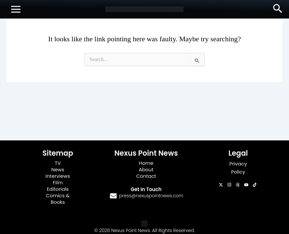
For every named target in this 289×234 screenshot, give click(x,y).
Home (146, 163)
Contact (146, 176)
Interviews (58, 176)
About (146, 169)
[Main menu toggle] (16, 9)
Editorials (58, 189)
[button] (277, 9)
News (57, 169)
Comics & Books (57, 198)
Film (57, 182)
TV (58, 163)
